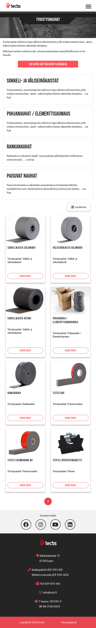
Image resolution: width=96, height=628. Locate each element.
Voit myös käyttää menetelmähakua (48, 64)
